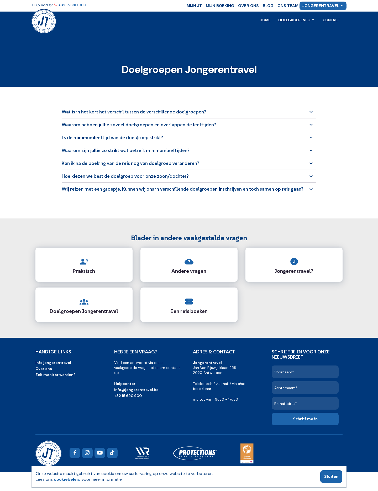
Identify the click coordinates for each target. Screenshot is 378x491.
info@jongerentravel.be (136, 389)
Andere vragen (188, 271)
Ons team (287, 5)
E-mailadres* (285, 403)
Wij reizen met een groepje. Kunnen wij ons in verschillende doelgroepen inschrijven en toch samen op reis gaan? (182, 189)
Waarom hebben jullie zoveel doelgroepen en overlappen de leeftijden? (139, 125)
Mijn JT (194, 5)
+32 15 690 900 (73, 5)
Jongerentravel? (294, 271)
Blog (268, 5)
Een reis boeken (189, 311)
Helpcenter (124, 383)
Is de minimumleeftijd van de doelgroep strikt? (112, 137)
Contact (331, 20)
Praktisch (84, 271)
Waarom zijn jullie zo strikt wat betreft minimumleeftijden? (126, 150)
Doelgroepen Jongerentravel (84, 311)
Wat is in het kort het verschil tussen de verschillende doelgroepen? (134, 112)
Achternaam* (285, 387)
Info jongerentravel (53, 362)
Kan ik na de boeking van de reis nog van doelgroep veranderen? (130, 163)
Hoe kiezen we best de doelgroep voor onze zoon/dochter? (125, 176)
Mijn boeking (220, 5)
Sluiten (331, 476)
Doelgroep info (294, 20)
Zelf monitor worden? (55, 374)
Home (265, 20)
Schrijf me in (305, 418)
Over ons (248, 5)
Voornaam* (284, 372)
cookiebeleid (67, 479)
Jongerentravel (320, 5)
